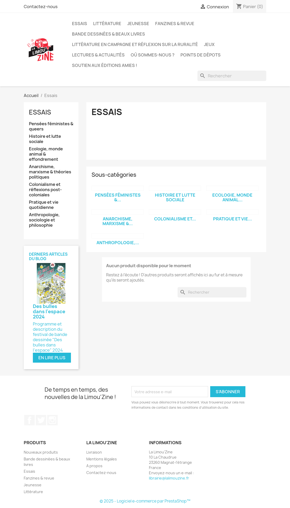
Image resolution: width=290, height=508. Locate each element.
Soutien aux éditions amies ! (104, 65)
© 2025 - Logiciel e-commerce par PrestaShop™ (145, 501)
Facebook (29, 420)
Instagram (52, 420)
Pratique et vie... (232, 219)
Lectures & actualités (98, 55)
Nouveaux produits (41, 452)
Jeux (209, 44)
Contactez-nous (41, 6)
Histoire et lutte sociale (45, 139)
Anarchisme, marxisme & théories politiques (50, 172)
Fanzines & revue (174, 23)
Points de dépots (200, 55)
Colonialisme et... (175, 219)
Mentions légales (101, 458)
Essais (79, 23)
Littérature (107, 23)
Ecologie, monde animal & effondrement (46, 154)
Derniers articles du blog (48, 256)
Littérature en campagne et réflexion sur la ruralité (135, 44)
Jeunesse (138, 23)
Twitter (41, 420)
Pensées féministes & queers (51, 126)
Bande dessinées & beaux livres (108, 34)
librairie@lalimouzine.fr (169, 478)
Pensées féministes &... (118, 197)
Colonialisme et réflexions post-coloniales (45, 190)
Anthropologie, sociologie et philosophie (44, 220)
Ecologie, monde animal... (232, 197)
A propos (94, 465)
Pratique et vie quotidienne (43, 204)
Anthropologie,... (117, 243)
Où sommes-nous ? (152, 55)
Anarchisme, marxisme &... (117, 221)
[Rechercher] (231, 76)
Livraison (94, 452)
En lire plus (51, 358)
